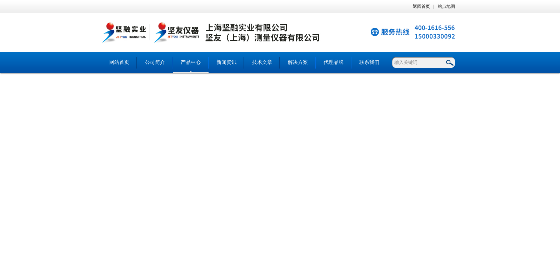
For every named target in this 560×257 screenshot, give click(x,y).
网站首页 (119, 62)
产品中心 (191, 62)
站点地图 (446, 6)
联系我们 (369, 62)
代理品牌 (334, 62)
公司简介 (155, 62)
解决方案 (298, 62)
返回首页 (421, 6)
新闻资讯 (226, 62)
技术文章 (262, 62)
